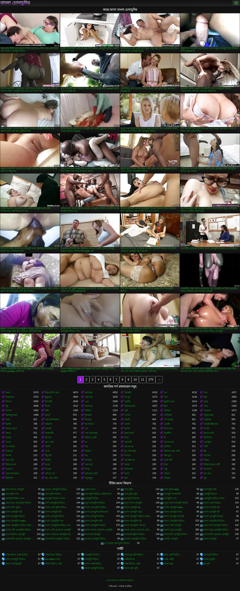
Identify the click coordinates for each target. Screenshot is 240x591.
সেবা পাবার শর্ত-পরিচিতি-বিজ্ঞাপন (120, 580)
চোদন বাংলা (90, 489)
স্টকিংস (88, 410)
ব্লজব (7, 392)
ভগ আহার (10, 446)
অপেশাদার (89, 424)
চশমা (126, 437)
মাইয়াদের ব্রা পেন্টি (212, 464)
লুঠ (6, 406)
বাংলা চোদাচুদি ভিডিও (94, 516)
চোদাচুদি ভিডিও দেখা (14, 498)
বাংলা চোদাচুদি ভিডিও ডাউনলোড (138, 516)
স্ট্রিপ (166, 406)
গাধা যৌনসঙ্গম (91, 433)
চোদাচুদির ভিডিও (92, 554)
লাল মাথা (168, 428)
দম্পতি (207, 428)
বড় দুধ (127, 397)
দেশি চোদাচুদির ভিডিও (55, 503)
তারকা (8, 437)
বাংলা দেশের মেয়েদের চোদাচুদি (98, 529)
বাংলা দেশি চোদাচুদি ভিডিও (216, 525)
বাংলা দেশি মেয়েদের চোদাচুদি (58, 529)
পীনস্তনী (127, 392)
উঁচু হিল (48, 455)
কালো (8, 433)
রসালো (127, 455)
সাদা (166, 397)
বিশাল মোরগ (11, 428)
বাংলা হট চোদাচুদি (93, 534)
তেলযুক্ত (208, 442)
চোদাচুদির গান (170, 498)
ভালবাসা (208, 469)
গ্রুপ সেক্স (49, 442)
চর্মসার (127, 428)
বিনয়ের (88, 419)
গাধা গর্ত (88, 464)
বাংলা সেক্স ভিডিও (93, 563)
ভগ (165, 392)
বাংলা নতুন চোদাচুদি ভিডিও (216, 529)
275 (150, 379)
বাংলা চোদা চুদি (131, 568)
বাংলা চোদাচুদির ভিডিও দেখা (58, 525)
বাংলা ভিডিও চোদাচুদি (15, 534)
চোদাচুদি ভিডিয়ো (131, 498)
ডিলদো (48, 437)
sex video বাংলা (52, 559)
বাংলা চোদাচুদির (15, 3)
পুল (205, 478)
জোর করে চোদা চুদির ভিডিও (18, 503)
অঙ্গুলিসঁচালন (52, 419)
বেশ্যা (7, 419)
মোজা (127, 464)
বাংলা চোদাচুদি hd (132, 507)
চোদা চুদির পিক (12, 494)
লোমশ (127, 424)
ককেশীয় (167, 433)
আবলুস (88, 460)
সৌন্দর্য (8, 410)
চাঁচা (205, 397)
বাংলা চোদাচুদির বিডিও (174, 520)
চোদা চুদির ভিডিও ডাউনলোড (98, 494)
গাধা (206, 392)
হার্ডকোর (88, 392)
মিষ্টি (47, 410)
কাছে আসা (129, 433)
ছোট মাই (88, 397)
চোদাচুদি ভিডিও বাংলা (55, 498)
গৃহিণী (47, 446)
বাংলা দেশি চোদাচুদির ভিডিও (18, 529)
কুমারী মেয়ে (169, 401)
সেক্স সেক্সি (168, 559)
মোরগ (8, 442)
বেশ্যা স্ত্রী (128, 442)
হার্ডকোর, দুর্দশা (91, 473)
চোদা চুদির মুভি (131, 494)
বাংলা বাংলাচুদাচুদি (13, 563)
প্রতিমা (167, 473)
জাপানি (48, 428)
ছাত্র (86, 446)
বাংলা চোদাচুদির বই (133, 520)
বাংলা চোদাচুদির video (15, 520)
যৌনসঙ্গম (128, 469)
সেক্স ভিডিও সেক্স (132, 563)
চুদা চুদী (207, 563)
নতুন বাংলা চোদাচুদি (133, 503)
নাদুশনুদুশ (89, 478)
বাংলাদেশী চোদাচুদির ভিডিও (57, 538)
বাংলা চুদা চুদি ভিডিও (133, 554)
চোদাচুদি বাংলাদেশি (172, 494)
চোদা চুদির (128, 489)
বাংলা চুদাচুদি (209, 559)
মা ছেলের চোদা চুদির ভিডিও (117, 543)
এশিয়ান (167, 410)
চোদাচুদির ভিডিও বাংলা (214, 498)
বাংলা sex (168, 563)
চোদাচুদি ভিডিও (92, 559)
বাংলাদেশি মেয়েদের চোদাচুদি (216, 534)
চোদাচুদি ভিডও (210, 494)
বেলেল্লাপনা (129, 460)
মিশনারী (48, 401)
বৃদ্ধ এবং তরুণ (51, 478)
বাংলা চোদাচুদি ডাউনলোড (96, 512)
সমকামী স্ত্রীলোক (211, 424)
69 (205, 451)
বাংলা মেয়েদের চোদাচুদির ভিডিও (59, 534)
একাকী (167, 424)
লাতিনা (88, 451)
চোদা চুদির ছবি (210, 489)
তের (87, 401)
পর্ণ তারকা (168, 419)
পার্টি (206, 446)
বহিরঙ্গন (48, 424)
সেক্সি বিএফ (129, 559)
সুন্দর (206, 401)
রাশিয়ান (167, 446)
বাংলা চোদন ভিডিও (212, 503)
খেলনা (127, 415)
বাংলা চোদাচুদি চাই (13, 512)
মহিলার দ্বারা (129, 406)
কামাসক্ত (88, 406)
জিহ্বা (206, 460)
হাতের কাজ (209, 433)
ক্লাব (126, 478)
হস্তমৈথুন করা (11, 415)
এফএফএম (169, 442)
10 (135, 379)
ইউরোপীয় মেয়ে (52, 392)
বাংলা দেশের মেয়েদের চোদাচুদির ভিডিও (138, 529)
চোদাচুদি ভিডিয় (91, 498)
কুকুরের (48, 397)
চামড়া (47, 415)
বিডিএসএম (10, 464)
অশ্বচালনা (9, 397)
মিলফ (47, 406)
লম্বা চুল (167, 455)
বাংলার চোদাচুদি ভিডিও (95, 538)
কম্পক (8, 455)
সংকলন (207, 410)
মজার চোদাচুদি (210, 538)
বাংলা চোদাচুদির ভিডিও (214, 520)
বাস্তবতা (9, 451)
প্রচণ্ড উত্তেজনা (12, 473)
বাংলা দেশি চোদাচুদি (172, 525)
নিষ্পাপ (8, 401)
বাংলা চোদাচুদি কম (212, 507)
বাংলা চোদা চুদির (12, 507)
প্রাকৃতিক (207, 419)
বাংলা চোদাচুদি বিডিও (54, 516)
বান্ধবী (127, 419)
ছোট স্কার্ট (168, 460)
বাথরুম (48, 469)
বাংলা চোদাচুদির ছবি (94, 520)
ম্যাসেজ (207, 455)
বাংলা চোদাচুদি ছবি (53, 512)
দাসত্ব (87, 469)
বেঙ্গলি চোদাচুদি (171, 538)
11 (142, 379)
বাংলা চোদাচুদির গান (54, 520)
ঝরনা (126, 473)
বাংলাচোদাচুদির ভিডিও (134, 534)
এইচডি (127, 401)
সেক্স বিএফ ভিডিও (53, 554)
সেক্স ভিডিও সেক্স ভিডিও (16, 554)
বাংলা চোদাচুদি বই (212, 512)
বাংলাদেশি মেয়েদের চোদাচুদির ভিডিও (19, 538)
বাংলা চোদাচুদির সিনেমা (134, 525)
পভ (86, 428)
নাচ (86, 455)
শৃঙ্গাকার (88, 415)
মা (165, 437)
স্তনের (47, 464)
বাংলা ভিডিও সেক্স (53, 563)
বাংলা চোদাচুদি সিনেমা (213, 516)
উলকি (8, 424)
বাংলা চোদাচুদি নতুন (133, 512)
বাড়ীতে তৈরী (91, 437)
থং (86, 442)
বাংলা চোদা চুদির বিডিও (55, 507)
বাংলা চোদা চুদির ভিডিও (95, 507)
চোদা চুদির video (171, 489)
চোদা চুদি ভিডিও (211, 554)
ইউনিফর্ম (9, 478)
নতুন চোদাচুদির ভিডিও (95, 503)
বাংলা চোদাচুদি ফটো (173, 512)
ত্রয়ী (126, 410)
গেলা (47, 451)
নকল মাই (9, 460)
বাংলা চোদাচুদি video (173, 507)
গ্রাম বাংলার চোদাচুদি (14, 489)
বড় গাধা (207, 473)
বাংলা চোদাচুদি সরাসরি (174, 516)
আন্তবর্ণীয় (49, 433)
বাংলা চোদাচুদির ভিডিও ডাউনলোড (19, 525)
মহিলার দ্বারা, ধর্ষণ (172, 451)
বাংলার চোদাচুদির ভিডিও (135, 538)
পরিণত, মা (50, 473)
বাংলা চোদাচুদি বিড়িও (15, 516)
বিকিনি (48, 460)
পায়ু (165, 469)
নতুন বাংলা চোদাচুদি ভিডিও (176, 503)
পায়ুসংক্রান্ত (208, 415)
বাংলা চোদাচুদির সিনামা (95, 525)
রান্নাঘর (167, 478)
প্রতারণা (9, 469)
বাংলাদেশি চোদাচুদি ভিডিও (176, 534)
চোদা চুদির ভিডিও (53, 494)
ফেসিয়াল (168, 415)
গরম (206, 406)
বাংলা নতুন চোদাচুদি (173, 529)
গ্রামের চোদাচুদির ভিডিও (56, 489)
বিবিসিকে (208, 437)
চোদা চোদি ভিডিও (172, 554)
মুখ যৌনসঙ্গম (130, 451)
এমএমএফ (129, 446)
